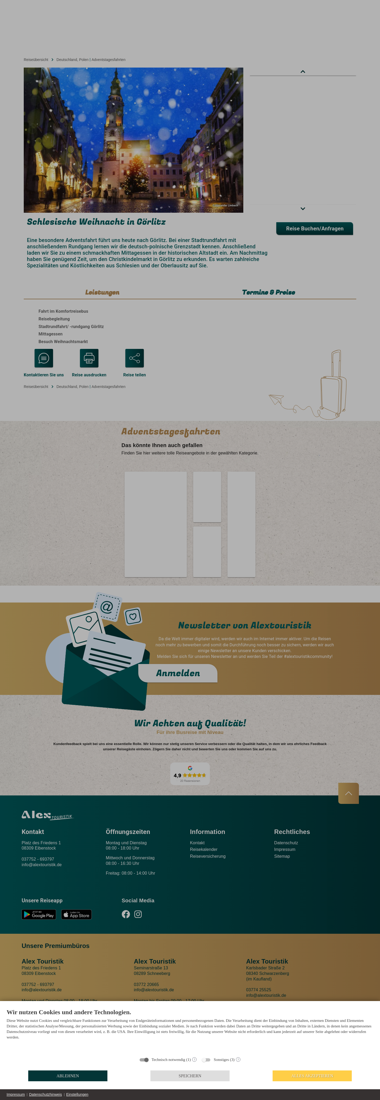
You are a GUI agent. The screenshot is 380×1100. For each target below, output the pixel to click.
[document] (190, 1031)
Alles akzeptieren (312, 1076)
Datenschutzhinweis (45, 1094)
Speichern (190, 1076)
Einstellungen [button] (77, 1094)
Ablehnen (67, 1076)
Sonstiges (221, 1060)
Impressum (16, 1094)
